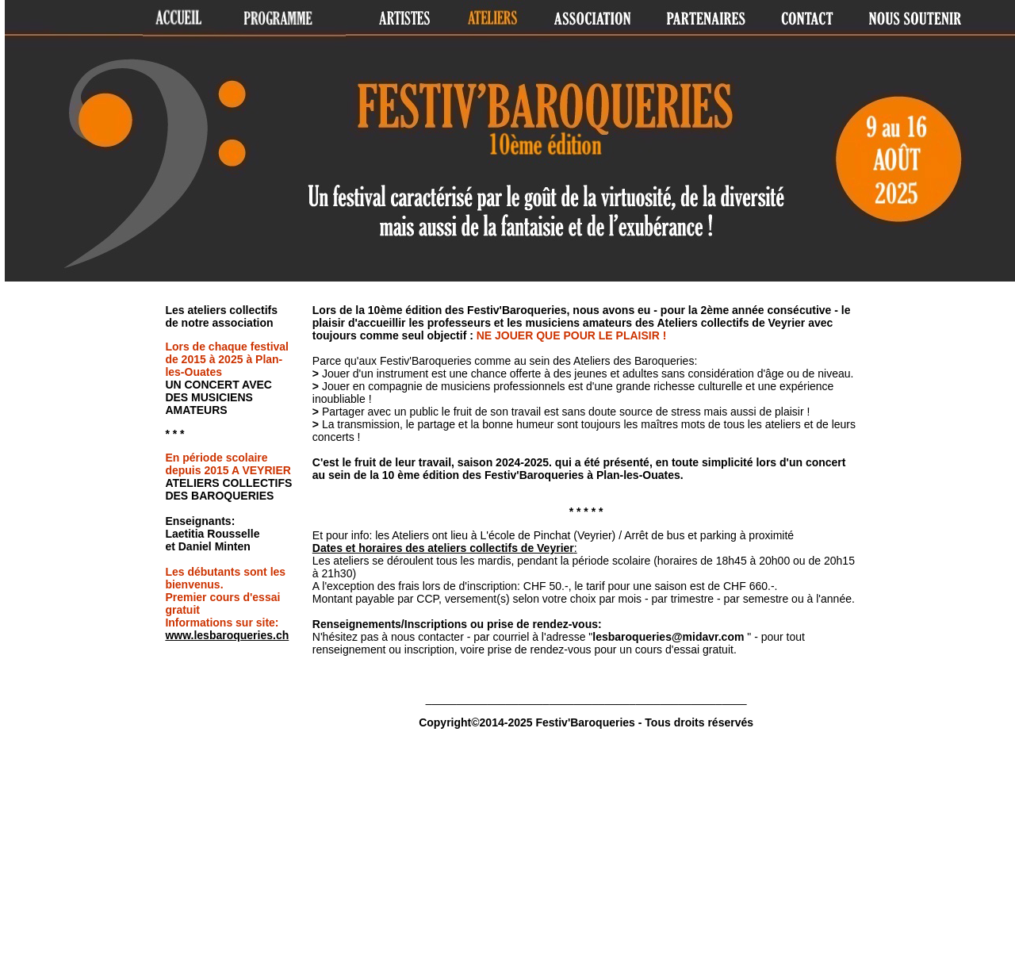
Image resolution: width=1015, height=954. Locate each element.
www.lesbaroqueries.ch (227, 635)
